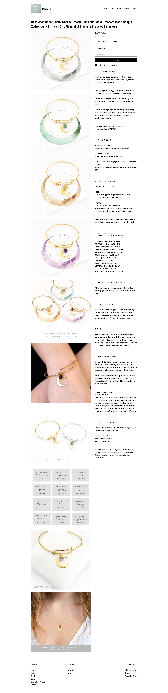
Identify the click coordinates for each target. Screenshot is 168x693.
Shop (105, 8)
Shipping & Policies (109, 71)
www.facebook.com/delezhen (104, 436)
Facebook (71, 670)
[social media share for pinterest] (105, 65)
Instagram (71, 673)
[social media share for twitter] (100, 65)
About (112, 8)
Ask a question (113, 65)
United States (107, 37)
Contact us (34, 685)
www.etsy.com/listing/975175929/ (105, 129)
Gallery (126, 8)
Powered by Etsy (130, 676)
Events (119, 8)
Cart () (134, 8)
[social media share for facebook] (96, 65)
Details (98, 71)
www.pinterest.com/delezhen (104, 438)
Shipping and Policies (38, 682)
